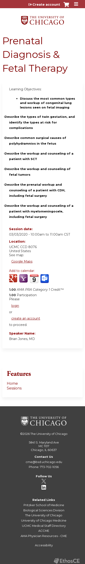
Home (12, 383)
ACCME (43, 530)
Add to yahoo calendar (24, 281)
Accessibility (44, 545)
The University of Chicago (49, 434)
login (15, 306)
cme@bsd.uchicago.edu (44, 462)
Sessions (14, 388)
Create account (46, 4)
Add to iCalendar (34, 280)
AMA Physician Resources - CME (44, 536)
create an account (25, 318)
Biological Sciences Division (43, 510)
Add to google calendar (13, 281)
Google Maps (21, 261)
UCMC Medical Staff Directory (44, 525)
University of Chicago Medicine (43, 520)
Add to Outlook (45, 281)
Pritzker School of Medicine (44, 505)
